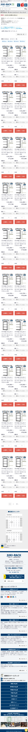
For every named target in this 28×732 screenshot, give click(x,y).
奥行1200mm (4, 12)
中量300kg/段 (14, 693)
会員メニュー (14, 702)
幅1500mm (16, 41)
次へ (17, 504)
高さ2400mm (19, 28)
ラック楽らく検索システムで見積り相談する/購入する (15, 576)
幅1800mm (22, 41)
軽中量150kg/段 (14, 686)
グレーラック (23, 12)
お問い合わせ (10, 581)
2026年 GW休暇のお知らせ (11, 15)
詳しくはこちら (22, 600)
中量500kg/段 (14, 696)
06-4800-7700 (15, 568)
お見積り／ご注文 (7, 85)
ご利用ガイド (14, 699)
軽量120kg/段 (14, 683)
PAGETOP (26, 730)
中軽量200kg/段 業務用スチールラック (11, 27)
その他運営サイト (14, 708)
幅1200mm (10, 41)
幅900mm (4, 41)
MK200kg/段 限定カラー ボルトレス (8, 28)
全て (2, 27)
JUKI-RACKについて (14, 705)
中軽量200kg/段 (14, 690)
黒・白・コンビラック (13, 12)
